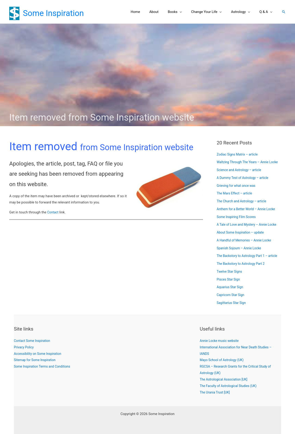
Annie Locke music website (221, 341)
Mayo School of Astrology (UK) (223, 360)
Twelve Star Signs (230, 271)
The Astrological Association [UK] (225, 379)
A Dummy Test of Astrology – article (245, 178)
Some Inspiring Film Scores (238, 217)
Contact (53, 212)
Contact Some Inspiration (33, 341)
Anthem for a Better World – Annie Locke (248, 209)
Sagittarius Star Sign (232, 303)
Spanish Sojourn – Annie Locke (241, 248)
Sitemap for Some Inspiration (36, 360)
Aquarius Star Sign (231, 287)
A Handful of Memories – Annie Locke (246, 240)
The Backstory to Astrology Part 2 (242, 264)
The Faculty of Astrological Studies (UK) (230, 386)
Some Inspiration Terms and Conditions (44, 366)
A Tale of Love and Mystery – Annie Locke (249, 224)
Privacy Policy (24, 347)
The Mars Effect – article (236, 193)
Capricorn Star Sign (232, 295)
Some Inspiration (53, 13)
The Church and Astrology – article (243, 201)
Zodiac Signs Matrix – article (239, 154)
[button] (188, 12)
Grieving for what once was (238, 186)
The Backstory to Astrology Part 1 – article (249, 256)
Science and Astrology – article (241, 170)
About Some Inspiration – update (242, 232)
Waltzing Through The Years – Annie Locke (250, 162)
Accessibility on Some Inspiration (39, 354)
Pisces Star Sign (229, 279)
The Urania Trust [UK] (216, 392)
